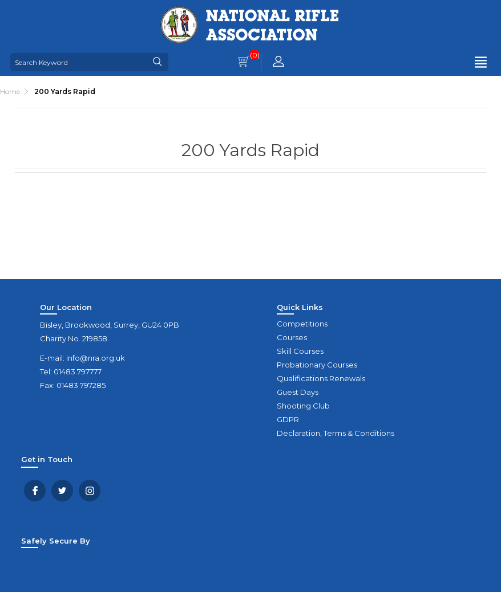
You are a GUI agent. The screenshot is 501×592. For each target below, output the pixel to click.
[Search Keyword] (78, 62)
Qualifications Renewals (321, 378)
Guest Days (297, 392)
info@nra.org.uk (95, 357)
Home (10, 91)
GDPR (288, 419)
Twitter (62, 490)
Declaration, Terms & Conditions (335, 433)
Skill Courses (300, 351)
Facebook (35, 490)
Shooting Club (303, 405)
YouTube (89, 490)
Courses (292, 337)
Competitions (302, 323)
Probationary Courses (317, 364)
